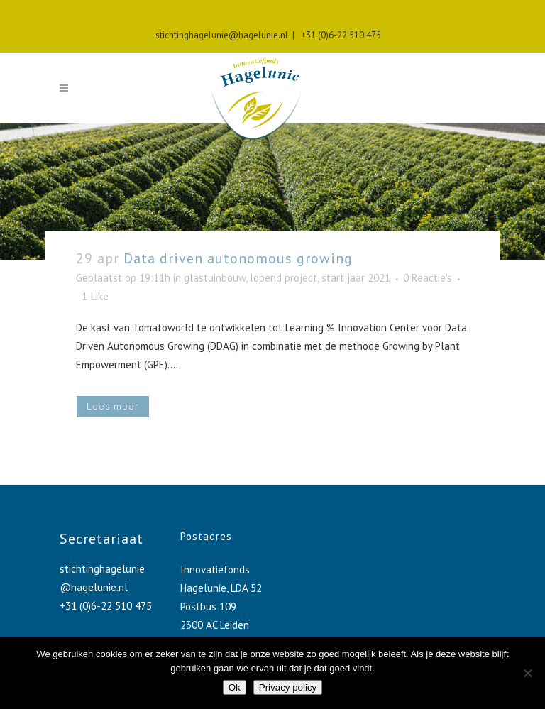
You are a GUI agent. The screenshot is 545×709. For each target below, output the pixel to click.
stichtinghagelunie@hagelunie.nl (221, 35)
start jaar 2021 (355, 278)
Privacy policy (287, 687)
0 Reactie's (427, 278)
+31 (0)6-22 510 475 (339, 35)
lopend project (283, 278)
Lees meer (113, 406)
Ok (235, 687)
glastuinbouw (215, 278)
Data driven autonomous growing (238, 258)
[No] (527, 673)
